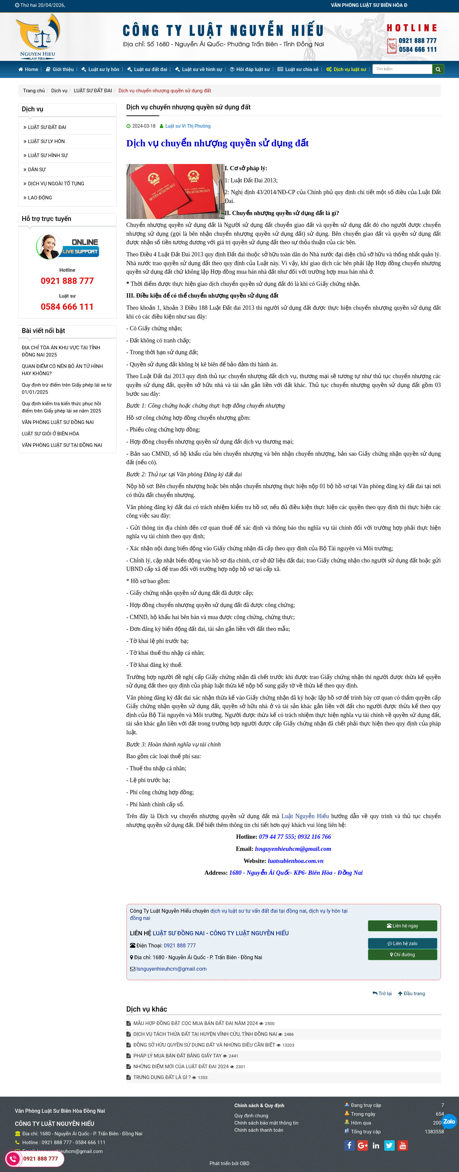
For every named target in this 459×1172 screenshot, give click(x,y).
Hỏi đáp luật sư (250, 69)
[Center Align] (438, 69)
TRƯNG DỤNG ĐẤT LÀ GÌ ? (167, 1077)
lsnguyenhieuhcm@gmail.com (171, 969)
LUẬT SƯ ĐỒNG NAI (179, 933)
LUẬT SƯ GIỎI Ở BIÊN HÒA (50, 434)
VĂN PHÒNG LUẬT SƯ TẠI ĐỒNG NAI (62, 445)
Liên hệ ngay (402, 925)
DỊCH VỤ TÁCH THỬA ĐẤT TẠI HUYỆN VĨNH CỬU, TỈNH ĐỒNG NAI (210, 1034)
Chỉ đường (402, 954)
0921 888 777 (180, 946)
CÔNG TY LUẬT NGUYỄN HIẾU (249, 933)
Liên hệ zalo (403, 943)
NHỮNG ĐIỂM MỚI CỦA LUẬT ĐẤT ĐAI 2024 (185, 1067)
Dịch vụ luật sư (346, 69)
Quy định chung (251, 1116)
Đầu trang (411, 994)
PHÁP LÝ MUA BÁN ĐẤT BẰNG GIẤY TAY (182, 1056)
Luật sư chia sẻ (297, 69)
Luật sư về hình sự (198, 69)
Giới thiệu (60, 69)
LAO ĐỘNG (40, 198)
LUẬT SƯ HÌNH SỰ (48, 155)
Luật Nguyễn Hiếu (305, 816)
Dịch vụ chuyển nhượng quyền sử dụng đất (165, 91)
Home (28, 69)
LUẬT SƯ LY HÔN (46, 141)
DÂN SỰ (37, 170)
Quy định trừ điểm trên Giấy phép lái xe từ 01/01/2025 (67, 388)
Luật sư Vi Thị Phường (188, 126)
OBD (245, 1163)
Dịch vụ (59, 91)
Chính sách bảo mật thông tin (267, 1123)
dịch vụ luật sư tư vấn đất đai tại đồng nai (258, 911)
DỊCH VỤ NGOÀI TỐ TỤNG (56, 184)
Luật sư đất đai (147, 69)
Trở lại (382, 994)
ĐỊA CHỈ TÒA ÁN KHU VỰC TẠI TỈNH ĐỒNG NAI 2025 (61, 351)
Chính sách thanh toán (259, 1130)
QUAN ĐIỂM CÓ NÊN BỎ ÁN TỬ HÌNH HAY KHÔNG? (62, 369)
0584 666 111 (67, 307)
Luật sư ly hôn (100, 69)
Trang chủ (34, 91)
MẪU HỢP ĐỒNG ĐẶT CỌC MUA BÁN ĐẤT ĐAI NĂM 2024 (200, 1023)
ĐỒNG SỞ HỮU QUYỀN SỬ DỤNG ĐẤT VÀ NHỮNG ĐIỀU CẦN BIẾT (210, 1045)
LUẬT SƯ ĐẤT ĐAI (93, 91)
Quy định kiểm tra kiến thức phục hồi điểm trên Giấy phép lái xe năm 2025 (61, 407)
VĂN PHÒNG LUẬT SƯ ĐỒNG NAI (58, 422)
